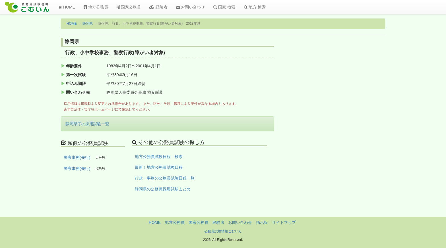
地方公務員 (96, 7)
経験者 (158, 7)
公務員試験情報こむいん (223, 231)
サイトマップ (284, 222)
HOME (66, 7)
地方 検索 (255, 7)
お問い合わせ (190, 7)
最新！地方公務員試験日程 (159, 167)
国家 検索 (224, 7)
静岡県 (87, 24)
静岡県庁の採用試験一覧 (87, 124)
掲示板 (262, 222)
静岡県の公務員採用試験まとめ (163, 189)
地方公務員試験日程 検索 (159, 156)
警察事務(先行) (77, 157)
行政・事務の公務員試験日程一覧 (165, 178)
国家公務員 (129, 7)
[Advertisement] (348, 131)
